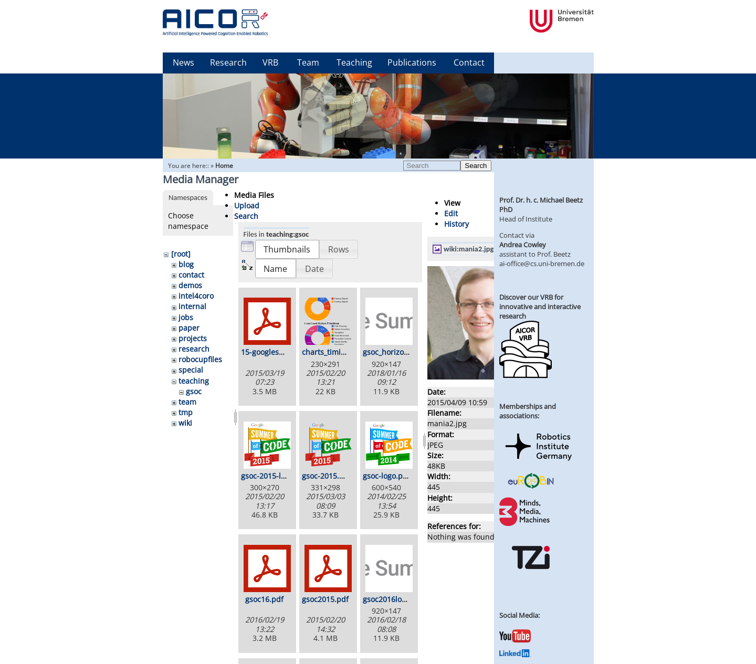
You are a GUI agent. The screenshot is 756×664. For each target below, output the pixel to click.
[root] (181, 254)
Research (228, 62)
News (183, 62)
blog (186, 264)
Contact (469, 62)
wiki (185, 423)
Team (308, 62)
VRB (270, 62)
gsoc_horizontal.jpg (396, 352)
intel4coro (196, 296)
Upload (246, 205)
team (187, 402)
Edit (451, 213)
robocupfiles (200, 359)
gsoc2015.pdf (325, 599)
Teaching (354, 62)
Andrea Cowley (522, 244)
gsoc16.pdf (264, 599)
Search (476, 166)
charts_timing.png (333, 352)
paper (189, 328)
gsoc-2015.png (327, 476)
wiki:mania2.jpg (469, 249)
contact (191, 275)
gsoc (194, 391)
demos (190, 285)
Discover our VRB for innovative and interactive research (540, 306)
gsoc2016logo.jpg (393, 599)
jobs (185, 317)
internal (192, 306)
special (190, 370)
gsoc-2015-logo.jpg (274, 476)
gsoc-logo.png (387, 476)
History (456, 224)
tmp (185, 412)
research (193, 349)
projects (192, 338)
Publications (411, 62)
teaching (193, 381)
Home (224, 165)
